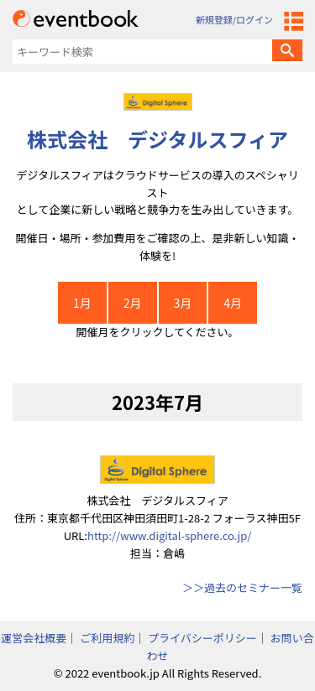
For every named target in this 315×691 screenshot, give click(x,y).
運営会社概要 (33, 638)
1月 (82, 302)
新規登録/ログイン (234, 19)
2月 (132, 302)
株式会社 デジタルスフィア (157, 138)
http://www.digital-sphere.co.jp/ (169, 535)
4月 (232, 302)
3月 (183, 302)
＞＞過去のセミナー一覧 (242, 587)
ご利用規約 (107, 638)
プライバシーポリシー (202, 638)
